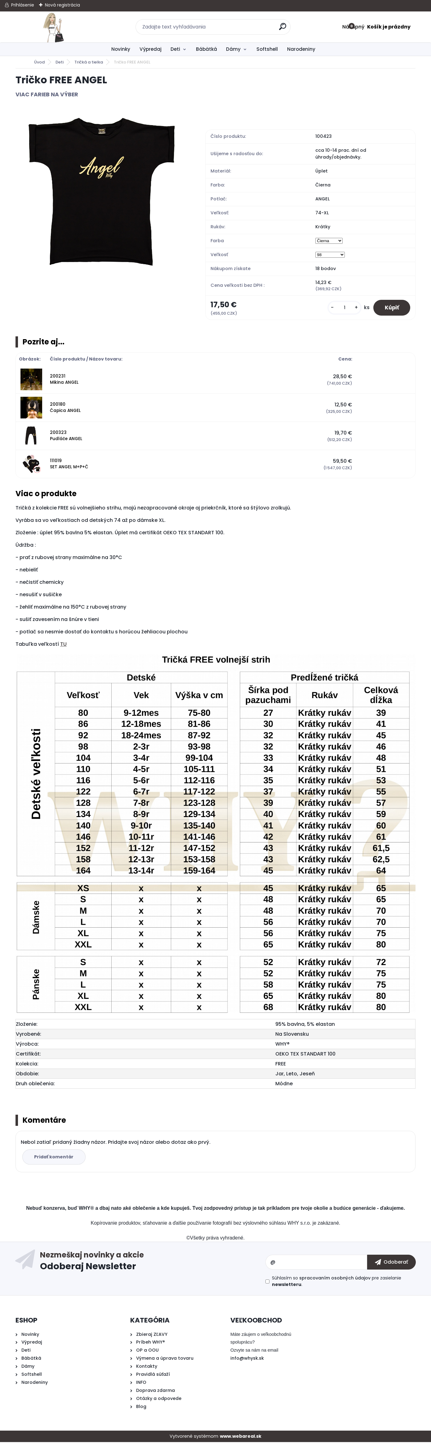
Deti (175, 49)
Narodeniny (301, 49)
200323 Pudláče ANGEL (66, 437)
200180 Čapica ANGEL (65, 408)
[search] (283, 29)
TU (63, 645)
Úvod (39, 62)
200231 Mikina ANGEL (64, 380)
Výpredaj (151, 49)
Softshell (267, 49)
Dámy (233, 49)
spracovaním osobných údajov (335, 1279)
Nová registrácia (62, 5)
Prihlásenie (22, 5)
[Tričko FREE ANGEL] (101, 193)
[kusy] (342, 308)
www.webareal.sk (240, 1437)
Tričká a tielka (88, 62)
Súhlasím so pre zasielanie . (336, 1282)
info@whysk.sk (247, 1359)
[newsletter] (391, 1263)
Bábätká (206, 49)
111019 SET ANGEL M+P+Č (69, 465)
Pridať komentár (54, 1158)
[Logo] (53, 26)
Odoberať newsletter (152, 1263)
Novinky (120, 49)
